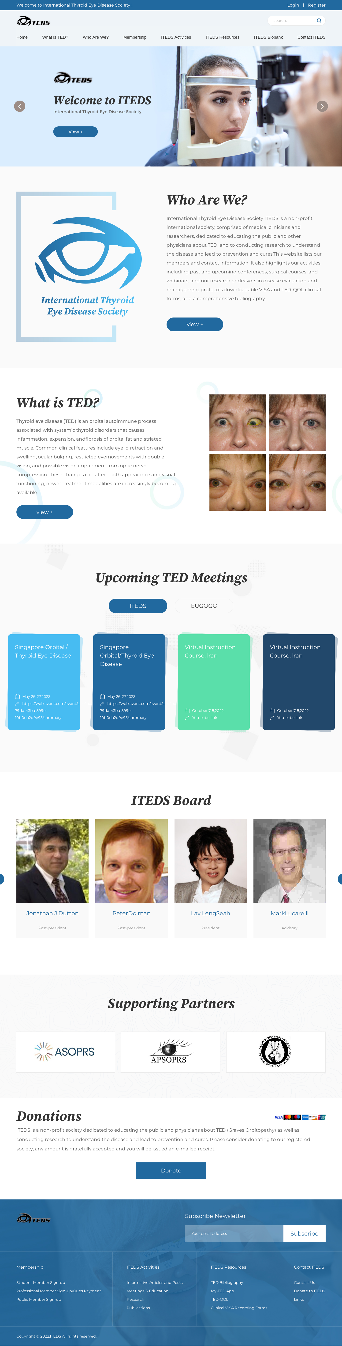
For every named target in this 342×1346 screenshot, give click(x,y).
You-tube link (204, 720)
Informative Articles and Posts (155, 1287)
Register (317, 5)
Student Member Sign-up (40, 1287)
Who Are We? (96, 38)
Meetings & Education (147, 1296)
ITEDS (138, 608)
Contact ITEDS (311, 38)
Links (299, 1304)
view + (196, 328)
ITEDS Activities (176, 38)
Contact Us (304, 1287)
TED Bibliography (227, 1287)
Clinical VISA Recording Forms (239, 1313)
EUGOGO (204, 608)
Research (135, 1304)
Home (22, 38)
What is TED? (55, 38)
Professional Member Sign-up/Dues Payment (58, 1296)
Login (293, 5)
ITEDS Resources (222, 38)
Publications (138, 1313)
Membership (134, 38)
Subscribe (304, 1238)
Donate (171, 1175)
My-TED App (222, 1296)
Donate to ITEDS (309, 1296)
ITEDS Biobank (268, 38)
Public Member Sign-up (38, 1304)
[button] (322, 108)
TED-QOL (219, 1304)
